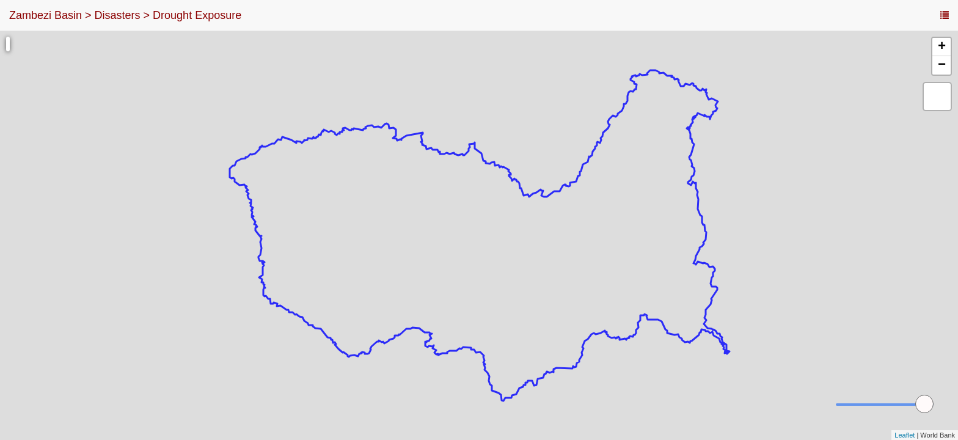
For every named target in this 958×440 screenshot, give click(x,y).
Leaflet (904, 435)
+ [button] (942, 47)
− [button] (942, 65)
